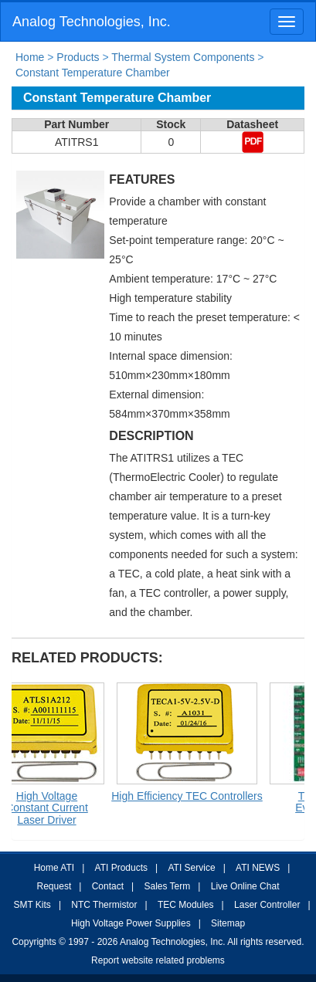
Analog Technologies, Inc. (91, 21)
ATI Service (192, 867)
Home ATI (54, 867)
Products (77, 57)
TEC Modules (186, 904)
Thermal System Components (182, 57)
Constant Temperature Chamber (92, 72)
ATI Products (121, 867)
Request (54, 886)
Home (29, 57)
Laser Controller (267, 904)
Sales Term (167, 886)
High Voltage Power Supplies (131, 923)
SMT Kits (31, 904)
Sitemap (228, 923)
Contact (108, 886)
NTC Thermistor (104, 904)
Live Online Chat (245, 886)
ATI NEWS (258, 867)
